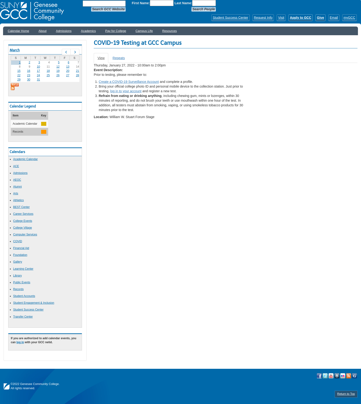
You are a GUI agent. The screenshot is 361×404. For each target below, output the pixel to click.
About (43, 31)
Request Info (263, 17)
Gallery (17, 261)
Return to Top (346, 394)
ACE (16, 166)
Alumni (17, 186)
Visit (281, 17)
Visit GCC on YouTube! (331, 375)
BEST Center (21, 207)
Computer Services (25, 234)
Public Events (21, 282)
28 (77, 75)
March (15, 50)
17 (38, 71)
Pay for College (115, 31)
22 (18, 75)
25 (48, 75)
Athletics (18, 200)
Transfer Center (23, 316)
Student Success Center (230, 17)
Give (320, 17)
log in (20, 342)
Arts (15, 193)
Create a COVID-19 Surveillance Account (129, 82)
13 (67, 66)
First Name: (141, 3)
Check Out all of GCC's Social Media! (354, 375)
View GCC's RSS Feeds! (348, 375)
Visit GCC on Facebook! (319, 375)
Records (18, 289)
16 (28, 71)
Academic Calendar (25, 159)
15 (18, 71)
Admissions (63, 31)
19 (57, 71)
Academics (88, 31)
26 (57, 75)
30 (28, 79)
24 (38, 75)
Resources (169, 31)
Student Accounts (24, 296)
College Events (22, 221)
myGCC (349, 17)
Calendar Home (18, 31)
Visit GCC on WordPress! (336, 375)
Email (334, 17)
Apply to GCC (300, 17)
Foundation (20, 255)
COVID (17, 241)
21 (77, 71)
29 (18, 79)
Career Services (23, 213)
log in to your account (125, 91)
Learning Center (23, 268)
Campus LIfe (144, 31)
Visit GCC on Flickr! (342, 375)
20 (67, 71)
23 (28, 75)
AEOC (17, 179)
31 (38, 79)
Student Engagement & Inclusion (33, 302)
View (102, 59)
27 (67, 75)
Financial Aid (21, 248)
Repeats (119, 58)
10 (38, 66)
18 (48, 71)
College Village (22, 227)
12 (57, 66)
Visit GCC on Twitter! (325, 375)
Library (17, 275)
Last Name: (183, 3)
